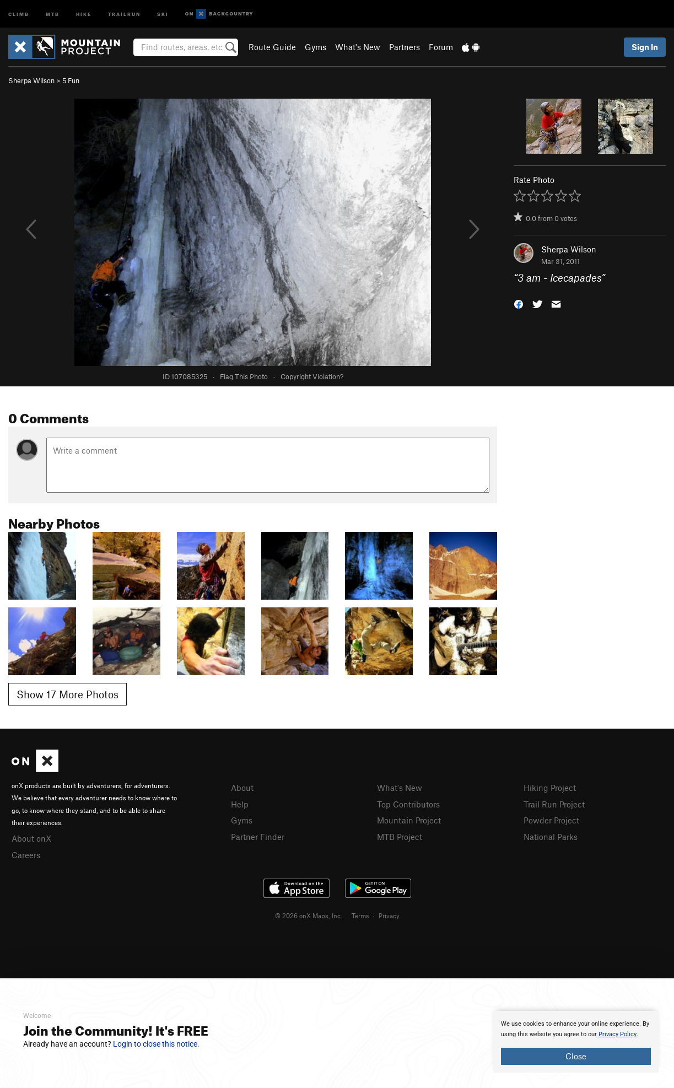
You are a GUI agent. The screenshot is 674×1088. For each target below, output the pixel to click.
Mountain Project (409, 820)
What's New (357, 47)
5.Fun (70, 80)
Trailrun (124, 13)
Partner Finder (257, 837)
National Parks (551, 837)
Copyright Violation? (312, 376)
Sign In (645, 47)
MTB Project (399, 837)
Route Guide (272, 47)
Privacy (389, 915)
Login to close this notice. (156, 1043)
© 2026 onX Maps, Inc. (308, 915)
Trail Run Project (554, 804)
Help (240, 804)
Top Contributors (408, 804)
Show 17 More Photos (67, 694)
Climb (18, 13)
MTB (53, 13)
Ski (163, 13)
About (242, 788)
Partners (404, 47)
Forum (441, 47)
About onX (31, 838)
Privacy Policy (617, 1034)
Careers (26, 855)
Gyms (315, 47)
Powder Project (551, 820)
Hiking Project (550, 788)
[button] (519, 303)
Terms (360, 915)
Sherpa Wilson (31, 80)
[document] (576, 1042)
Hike (83, 13)
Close (575, 1056)
